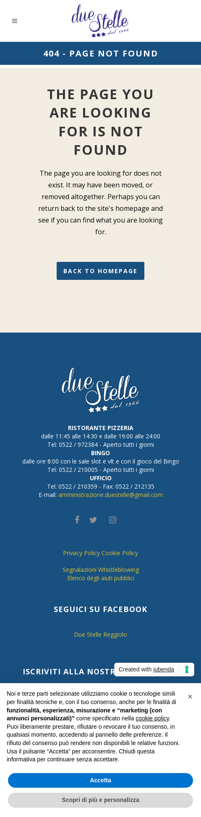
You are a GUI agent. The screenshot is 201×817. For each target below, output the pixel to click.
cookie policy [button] (152, 718)
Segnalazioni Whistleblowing (101, 570)
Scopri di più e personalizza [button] (100, 800)
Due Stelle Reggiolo (100, 634)
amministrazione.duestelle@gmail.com (110, 495)
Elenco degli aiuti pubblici (100, 578)
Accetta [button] (100, 780)
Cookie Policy (120, 553)
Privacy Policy (81, 553)
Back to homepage (100, 271)
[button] (190, 696)
